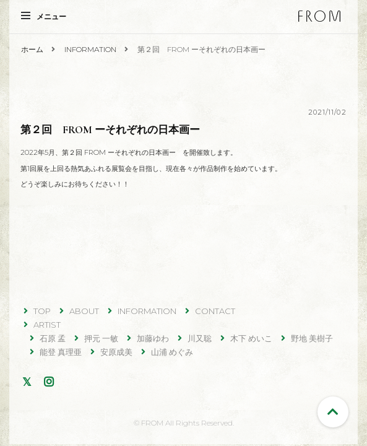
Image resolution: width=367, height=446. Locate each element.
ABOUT (84, 311)
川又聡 (200, 338)
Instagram (51, 382)
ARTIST (47, 325)
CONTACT (215, 311)
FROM (319, 16)
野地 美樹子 (312, 338)
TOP (42, 311)
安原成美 (116, 352)
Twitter (29, 382)
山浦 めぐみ (172, 352)
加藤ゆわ (153, 338)
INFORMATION (147, 311)
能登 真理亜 (61, 352)
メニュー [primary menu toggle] (43, 16)
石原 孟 (53, 338)
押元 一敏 (101, 338)
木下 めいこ (251, 338)
